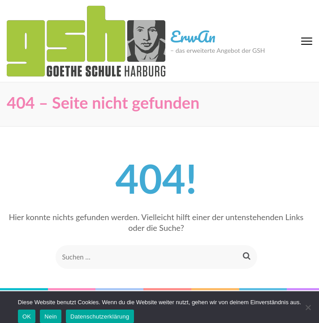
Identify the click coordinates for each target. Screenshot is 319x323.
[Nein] (307, 307)
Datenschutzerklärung (99, 316)
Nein (50, 316)
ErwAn (193, 36)
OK (26, 316)
